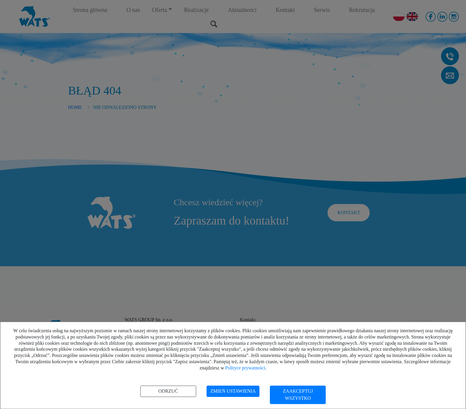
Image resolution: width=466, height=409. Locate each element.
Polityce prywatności (245, 367)
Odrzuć (168, 391)
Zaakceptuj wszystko (298, 394)
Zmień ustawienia (233, 391)
